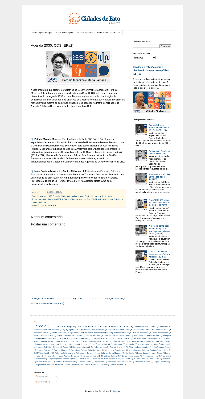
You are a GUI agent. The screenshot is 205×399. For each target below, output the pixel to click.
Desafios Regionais (145, 344)
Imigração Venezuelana (66, 353)
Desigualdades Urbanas (118, 333)
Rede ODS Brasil (94, 199)
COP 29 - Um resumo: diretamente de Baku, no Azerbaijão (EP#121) (160, 254)
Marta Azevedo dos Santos (69, 356)
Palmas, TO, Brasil (48, 205)
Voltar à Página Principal (41, 33)
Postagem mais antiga (115, 298)
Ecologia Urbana (116, 347)
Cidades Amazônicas (95, 333)
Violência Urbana (121, 338)
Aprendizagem (39, 341)
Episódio (56, 196)
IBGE (52, 353)
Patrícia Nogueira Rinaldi (120, 359)
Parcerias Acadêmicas (80, 359)
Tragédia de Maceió (161, 362)
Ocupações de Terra (150, 356)
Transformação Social (101, 338)
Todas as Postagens (64, 33)
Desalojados (38, 347)
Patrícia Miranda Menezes (75, 199)
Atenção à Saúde (54, 341)
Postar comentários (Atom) (51, 303)
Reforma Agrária (85, 362)
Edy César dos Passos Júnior (137, 347)
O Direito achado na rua (129, 356)
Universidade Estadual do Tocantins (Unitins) (90, 365)
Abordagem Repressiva (141, 338)
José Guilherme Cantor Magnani (109, 353)
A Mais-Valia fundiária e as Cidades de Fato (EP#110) (159, 176)
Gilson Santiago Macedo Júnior (156, 350)
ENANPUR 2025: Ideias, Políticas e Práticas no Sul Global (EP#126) (159, 202)
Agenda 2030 (46, 196)
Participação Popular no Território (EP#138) (160, 152)
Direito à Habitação (140, 333)
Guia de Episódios (85, 33)
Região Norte (99, 362)
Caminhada (125, 341)
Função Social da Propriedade (69, 335)
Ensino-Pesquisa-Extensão (161, 347)
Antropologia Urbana (161, 338)
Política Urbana (49, 338)
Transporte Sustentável (42, 365)
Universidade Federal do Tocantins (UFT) (150, 329)
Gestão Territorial (93, 335)
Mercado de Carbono (109, 356)
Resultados (111, 362)
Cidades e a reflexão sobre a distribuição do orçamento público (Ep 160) (151, 70)
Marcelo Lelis (50, 356)
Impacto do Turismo (85, 353)
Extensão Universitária (43, 335)
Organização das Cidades (59, 359)
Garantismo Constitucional (115, 350)
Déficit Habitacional (160, 333)
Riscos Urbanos (125, 362)
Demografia (130, 344)
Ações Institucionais (71, 341)
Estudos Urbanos (60, 350)
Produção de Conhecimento (65, 362)
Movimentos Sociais (60, 333)
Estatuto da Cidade (97, 326)
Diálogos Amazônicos (79, 347)
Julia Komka (129, 353)
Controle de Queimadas (69, 344)
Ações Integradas (89, 341)
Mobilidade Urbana (120, 326)
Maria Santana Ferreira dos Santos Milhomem (81, 196)
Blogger (116, 391)
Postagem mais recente (42, 298)
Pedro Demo (167, 359)
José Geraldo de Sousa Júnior (117, 335)
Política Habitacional (44, 362)
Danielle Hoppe (116, 344)
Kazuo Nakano (142, 353)
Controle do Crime (87, 344)
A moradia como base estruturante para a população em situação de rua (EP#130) (160, 230)
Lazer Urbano (157, 353)
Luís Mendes (153, 335)
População (64, 338)
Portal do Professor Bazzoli (108, 33)
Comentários (43, 382)
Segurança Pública (80, 338)
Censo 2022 (77, 333)
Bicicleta (102, 341)
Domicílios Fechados (99, 347)
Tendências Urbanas (142, 362)
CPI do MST (113, 341)
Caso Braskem (166, 341)
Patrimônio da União (100, 359)
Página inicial (79, 298)
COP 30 (80, 326)
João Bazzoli (139, 335)
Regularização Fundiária (118, 329)
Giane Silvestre (135, 350)
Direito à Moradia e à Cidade (57, 347)
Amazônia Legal (64, 326)
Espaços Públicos (43, 350)
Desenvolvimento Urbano (145, 326)
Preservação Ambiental (94, 329)
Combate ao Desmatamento (46, 344)
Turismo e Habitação (62, 365)
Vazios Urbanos (117, 365)
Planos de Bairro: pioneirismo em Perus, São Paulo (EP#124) (159, 127)
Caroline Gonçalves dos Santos (145, 341)
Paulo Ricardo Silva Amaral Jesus (146, 359)
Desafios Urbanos (162, 344)
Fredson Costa (95, 350)
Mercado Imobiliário (90, 356)
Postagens (42, 376)
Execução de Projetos (79, 350)
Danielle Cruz (103, 344)
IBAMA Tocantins (40, 353)
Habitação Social (41, 333)
